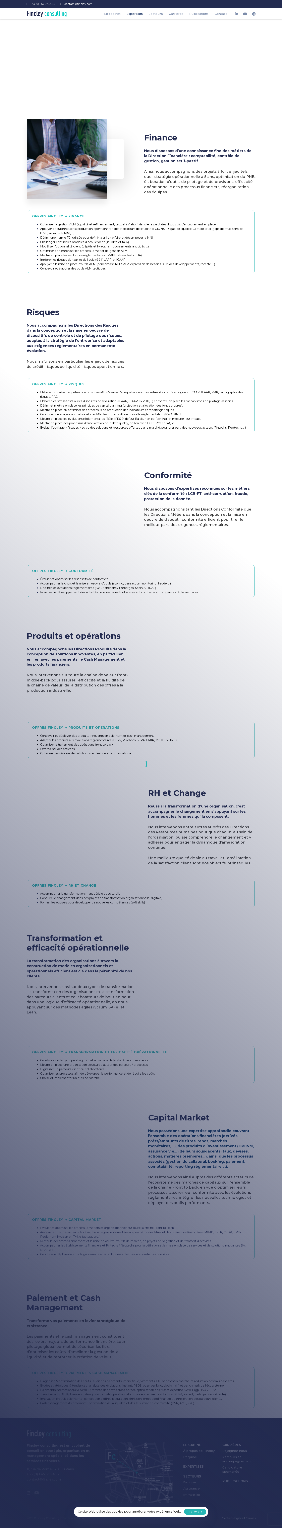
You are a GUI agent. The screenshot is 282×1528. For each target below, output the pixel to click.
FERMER (195, 1512)
